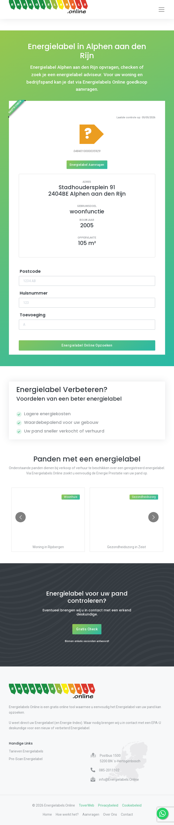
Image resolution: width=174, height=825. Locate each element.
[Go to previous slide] (20, 517)
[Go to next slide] (153, 517)
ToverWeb (86, 805)
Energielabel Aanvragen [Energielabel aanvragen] (87, 164)
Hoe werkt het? (67, 814)
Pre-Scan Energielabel (26, 759)
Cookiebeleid (132, 805)
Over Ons (110, 814)
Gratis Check (87, 629)
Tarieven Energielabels (26, 751)
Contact (127, 814)
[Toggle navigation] (161, 9)
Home (47, 814)
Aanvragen (90, 814)
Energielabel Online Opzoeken (87, 345)
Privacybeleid (108, 805)
